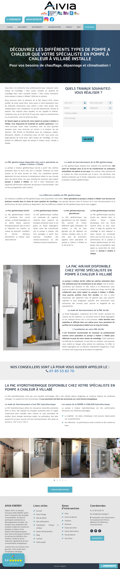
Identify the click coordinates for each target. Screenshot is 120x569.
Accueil (10, 27)
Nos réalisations (54, 27)
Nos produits (37, 27)
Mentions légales (60, 566)
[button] (54, 480)
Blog (79, 27)
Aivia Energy (41, 514)
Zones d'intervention (44, 531)
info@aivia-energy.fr (101, 514)
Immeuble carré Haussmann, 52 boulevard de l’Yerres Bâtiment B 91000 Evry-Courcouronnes (102, 521)
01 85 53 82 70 (61, 371)
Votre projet (89, 27)
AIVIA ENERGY (22, 27)
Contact (69, 27)
